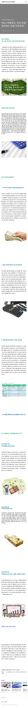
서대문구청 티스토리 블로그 (8, 2)
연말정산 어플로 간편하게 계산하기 (8, 626)
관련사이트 (3, 697)
